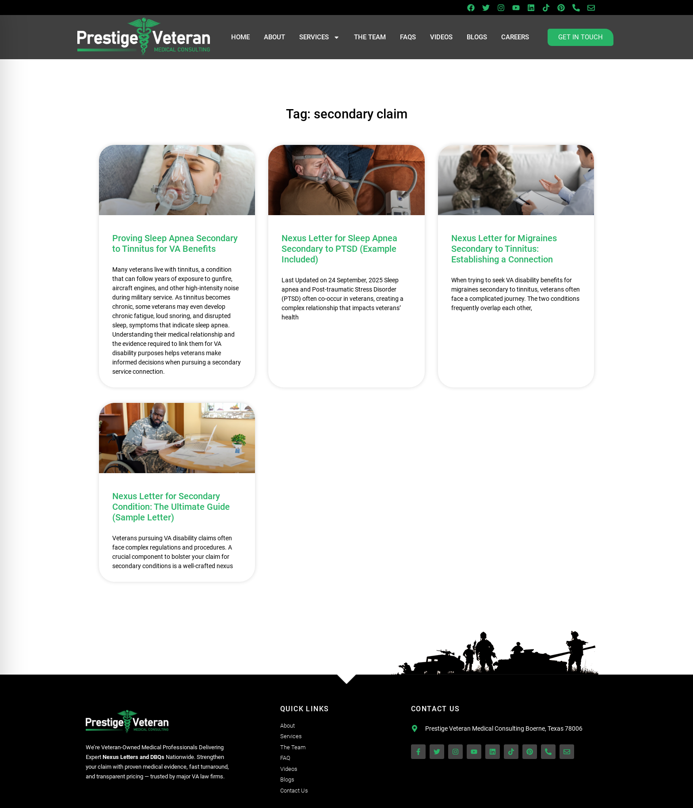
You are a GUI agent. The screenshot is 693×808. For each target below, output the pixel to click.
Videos (441, 37)
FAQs (408, 37)
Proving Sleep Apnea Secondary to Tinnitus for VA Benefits (175, 243)
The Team (370, 37)
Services (319, 37)
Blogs (477, 37)
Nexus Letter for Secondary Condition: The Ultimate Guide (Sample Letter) (171, 507)
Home (240, 37)
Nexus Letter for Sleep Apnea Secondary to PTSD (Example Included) (339, 249)
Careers (515, 37)
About (274, 37)
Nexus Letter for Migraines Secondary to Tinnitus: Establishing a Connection (504, 249)
